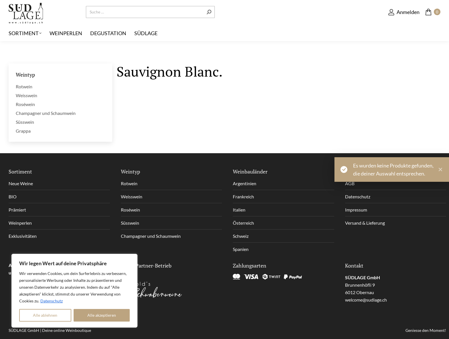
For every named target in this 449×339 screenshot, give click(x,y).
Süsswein (25, 122)
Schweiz (241, 236)
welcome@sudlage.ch (366, 299)
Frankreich (243, 196)
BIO (13, 196)
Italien (239, 209)
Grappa (23, 130)
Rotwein (24, 86)
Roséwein (25, 104)
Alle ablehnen (45, 315)
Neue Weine (21, 183)
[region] (74, 291)
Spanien (241, 249)
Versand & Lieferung (365, 223)
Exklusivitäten (23, 236)
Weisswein (26, 95)
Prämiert (17, 209)
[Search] (150, 21)
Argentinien (244, 183)
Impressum (356, 209)
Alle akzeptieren (101, 315)
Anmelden (403, 21)
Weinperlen (20, 223)
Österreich (243, 223)
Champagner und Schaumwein (46, 113)
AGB (350, 183)
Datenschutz (51, 300)
